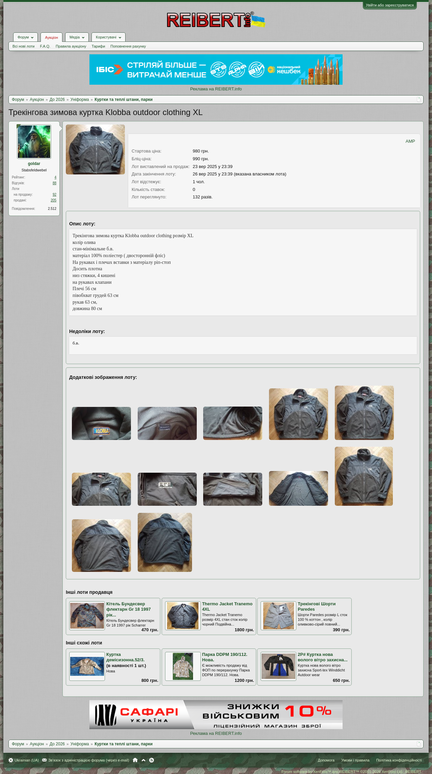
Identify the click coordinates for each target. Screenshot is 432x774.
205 (53, 200)
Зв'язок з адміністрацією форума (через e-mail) (88, 760)
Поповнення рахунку (128, 46)
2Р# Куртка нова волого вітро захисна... (323, 657)
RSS (151, 760)
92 (54, 194)
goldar (34, 163)
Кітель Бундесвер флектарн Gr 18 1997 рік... (128, 609)
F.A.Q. (45, 46)
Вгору (143, 760)
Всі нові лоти (23, 46)
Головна (135, 760)
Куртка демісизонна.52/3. (125, 657)
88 (54, 183)
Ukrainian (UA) (27, 760)
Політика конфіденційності (399, 760)
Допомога (326, 760)
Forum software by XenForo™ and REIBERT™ (351, 772)
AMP (410, 141)
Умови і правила (355, 760)
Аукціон (51, 37)
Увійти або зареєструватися (390, 5)
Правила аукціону (71, 46)
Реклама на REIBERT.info (216, 88)
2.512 (52, 209)
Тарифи (98, 46)
